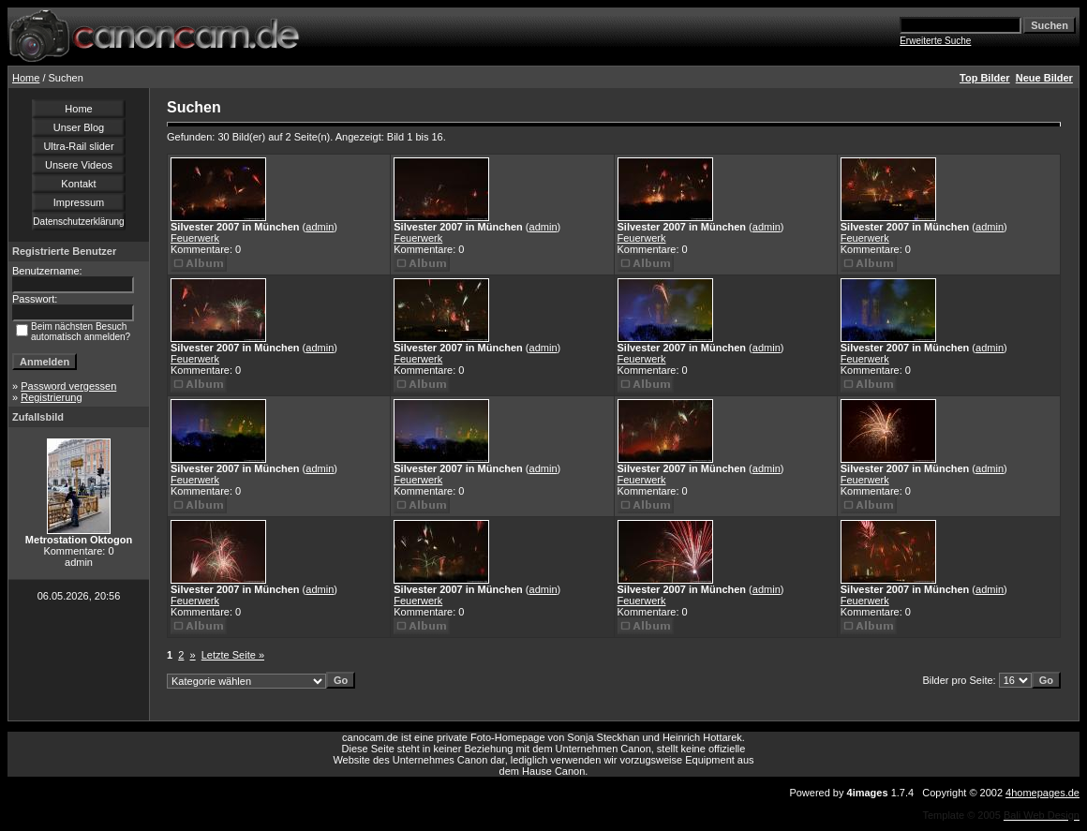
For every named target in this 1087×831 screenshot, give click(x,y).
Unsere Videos (78, 165)
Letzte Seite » (232, 654)
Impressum (78, 202)
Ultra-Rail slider (78, 146)
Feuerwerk (195, 238)
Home (25, 77)
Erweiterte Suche (935, 41)
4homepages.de (1042, 792)
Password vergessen (68, 386)
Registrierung (51, 397)
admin (319, 226)
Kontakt (78, 183)
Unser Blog (78, 127)
